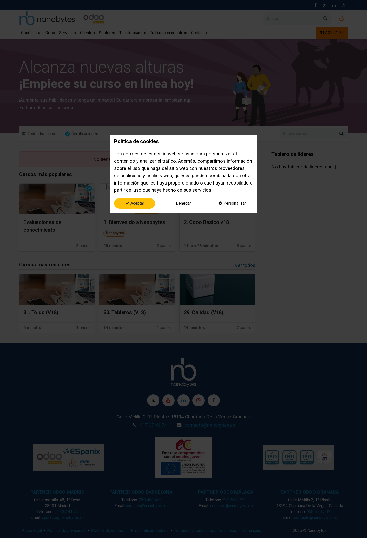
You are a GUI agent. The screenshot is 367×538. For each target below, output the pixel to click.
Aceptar (134, 203)
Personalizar (232, 203)
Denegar (183, 203)
